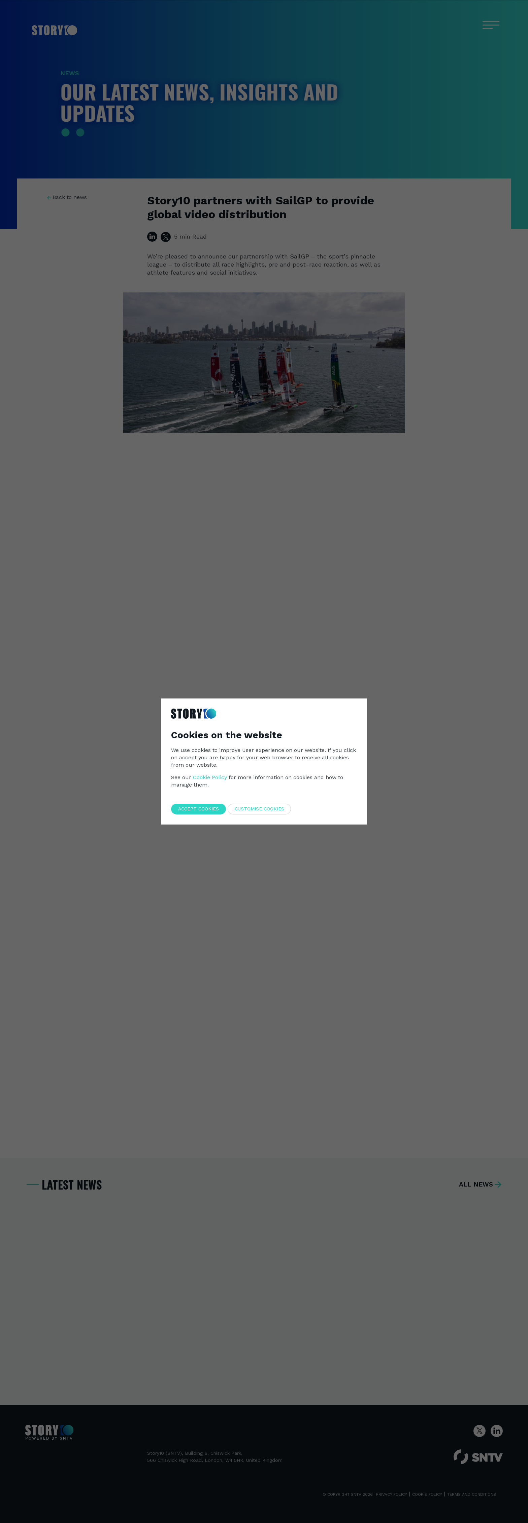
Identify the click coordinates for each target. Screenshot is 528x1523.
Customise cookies (259, 809)
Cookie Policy (210, 777)
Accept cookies (198, 809)
